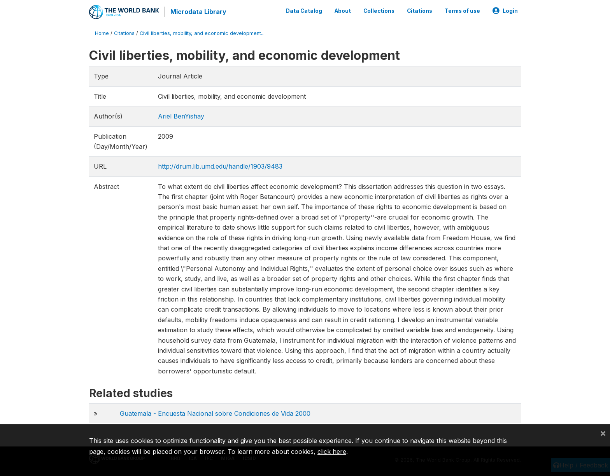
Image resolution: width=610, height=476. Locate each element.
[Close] (603, 433)
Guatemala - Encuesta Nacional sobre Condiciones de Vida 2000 (215, 413)
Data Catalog (304, 11)
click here (331, 451)
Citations (419, 11)
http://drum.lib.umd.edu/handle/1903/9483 (220, 166)
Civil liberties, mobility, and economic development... (202, 33)
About (343, 11)
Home (102, 33)
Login (505, 11)
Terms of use (462, 11)
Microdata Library (198, 12)
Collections (378, 11)
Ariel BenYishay (181, 116)
